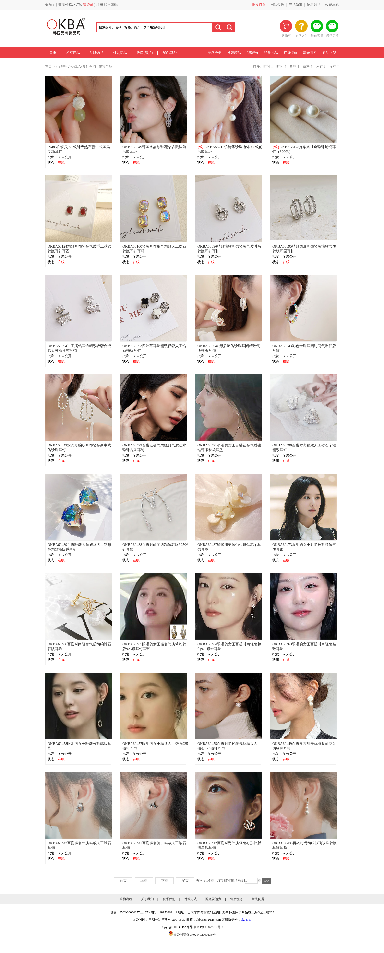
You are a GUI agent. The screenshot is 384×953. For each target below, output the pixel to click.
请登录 (88, 5)
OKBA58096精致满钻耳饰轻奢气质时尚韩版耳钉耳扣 (229, 248)
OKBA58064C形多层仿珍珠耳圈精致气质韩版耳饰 (228, 348)
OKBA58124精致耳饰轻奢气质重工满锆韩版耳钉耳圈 (79, 248)
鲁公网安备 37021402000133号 (192, 934)
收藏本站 (332, 5)
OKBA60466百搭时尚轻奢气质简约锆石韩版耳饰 (79, 646)
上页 (143, 880)
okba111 (246, 919)
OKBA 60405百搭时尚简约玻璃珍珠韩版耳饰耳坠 (304, 845)
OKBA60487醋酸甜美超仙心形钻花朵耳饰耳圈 (229, 547)
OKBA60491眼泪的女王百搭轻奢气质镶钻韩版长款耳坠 (229, 447)
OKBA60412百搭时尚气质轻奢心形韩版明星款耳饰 (229, 845)
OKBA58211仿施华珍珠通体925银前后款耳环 (230, 149)
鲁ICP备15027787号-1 (209, 927)
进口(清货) (145, 53)
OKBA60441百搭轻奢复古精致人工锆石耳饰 (154, 845)
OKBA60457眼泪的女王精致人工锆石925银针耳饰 (155, 746)
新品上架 (329, 53)
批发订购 (259, 5)
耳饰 (93, 66)
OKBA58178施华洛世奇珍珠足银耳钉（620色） (304, 149)
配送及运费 (213, 899)
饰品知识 (314, 5)
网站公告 (277, 5)
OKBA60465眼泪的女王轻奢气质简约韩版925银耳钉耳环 (154, 646)
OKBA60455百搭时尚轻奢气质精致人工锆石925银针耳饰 (229, 746)
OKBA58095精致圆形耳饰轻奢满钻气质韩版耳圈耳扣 (304, 248)
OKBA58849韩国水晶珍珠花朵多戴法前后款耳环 (154, 149)
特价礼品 (271, 53)
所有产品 (73, 53)
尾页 (185, 880)
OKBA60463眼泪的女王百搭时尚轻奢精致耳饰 (304, 646)
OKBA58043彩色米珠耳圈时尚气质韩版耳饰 (304, 348)
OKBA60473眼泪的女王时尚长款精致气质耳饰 (304, 547)
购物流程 (126, 899)
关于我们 (147, 899)
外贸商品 (120, 53)
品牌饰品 (96, 53)
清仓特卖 (310, 53)
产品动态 (295, 5)
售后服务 (236, 899)
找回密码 (111, 5)
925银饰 (253, 53)
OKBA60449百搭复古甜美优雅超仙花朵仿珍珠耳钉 (304, 746)
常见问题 (258, 899)
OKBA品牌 (79, 66)
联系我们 (169, 899)
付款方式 (190, 899)
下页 (164, 880)
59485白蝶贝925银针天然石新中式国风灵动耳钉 (79, 149)
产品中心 (62, 66)
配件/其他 (169, 53)
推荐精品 (234, 53)
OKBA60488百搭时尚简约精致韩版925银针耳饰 (155, 547)
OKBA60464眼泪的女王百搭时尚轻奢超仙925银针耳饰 (229, 646)
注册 (99, 5)
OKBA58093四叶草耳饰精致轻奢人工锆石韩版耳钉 (154, 348)
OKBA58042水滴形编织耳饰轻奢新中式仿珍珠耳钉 (79, 447)
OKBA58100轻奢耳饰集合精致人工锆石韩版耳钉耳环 (154, 248)
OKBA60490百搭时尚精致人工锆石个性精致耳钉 (304, 447)
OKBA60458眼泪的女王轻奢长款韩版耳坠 (79, 746)
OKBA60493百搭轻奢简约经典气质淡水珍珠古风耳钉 (154, 447)
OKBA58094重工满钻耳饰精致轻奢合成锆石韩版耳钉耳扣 (79, 348)
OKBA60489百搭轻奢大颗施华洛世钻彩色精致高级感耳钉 (79, 547)
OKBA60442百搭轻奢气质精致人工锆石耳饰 (79, 845)
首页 (52, 53)
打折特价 (290, 53)
